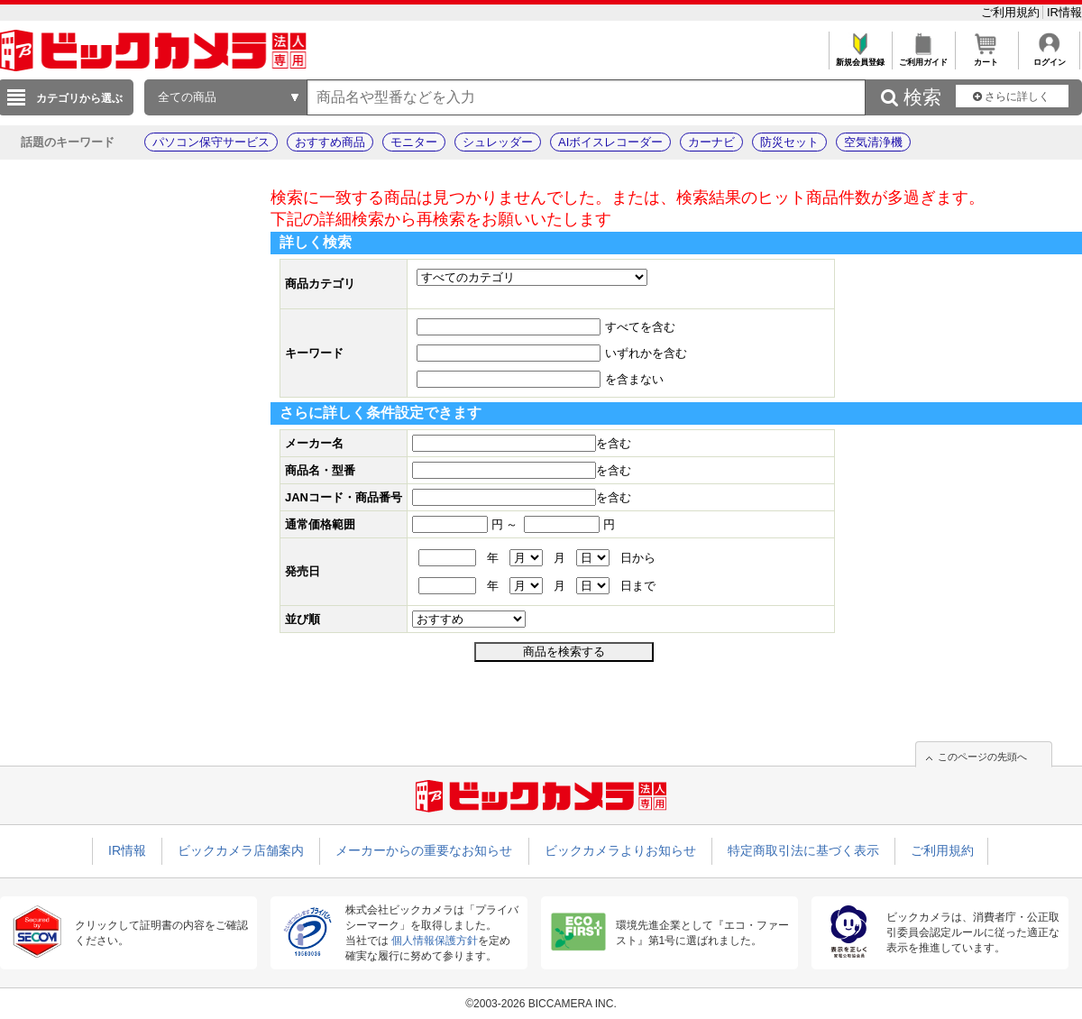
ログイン (1049, 57)
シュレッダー (498, 142)
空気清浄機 (873, 142)
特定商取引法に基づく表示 (803, 850)
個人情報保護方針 (434, 940)
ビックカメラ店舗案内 (241, 850)
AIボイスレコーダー (610, 142)
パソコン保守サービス (211, 142)
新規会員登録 (859, 57)
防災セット (789, 142)
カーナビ (711, 142)
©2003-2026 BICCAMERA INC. (541, 1003)
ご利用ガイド (923, 57)
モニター (413, 142)
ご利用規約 (1012, 12)
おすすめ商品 (330, 142)
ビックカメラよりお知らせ (620, 850)
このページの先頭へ (982, 756)
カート (986, 57)
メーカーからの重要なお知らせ (423, 850)
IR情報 (1064, 12)
